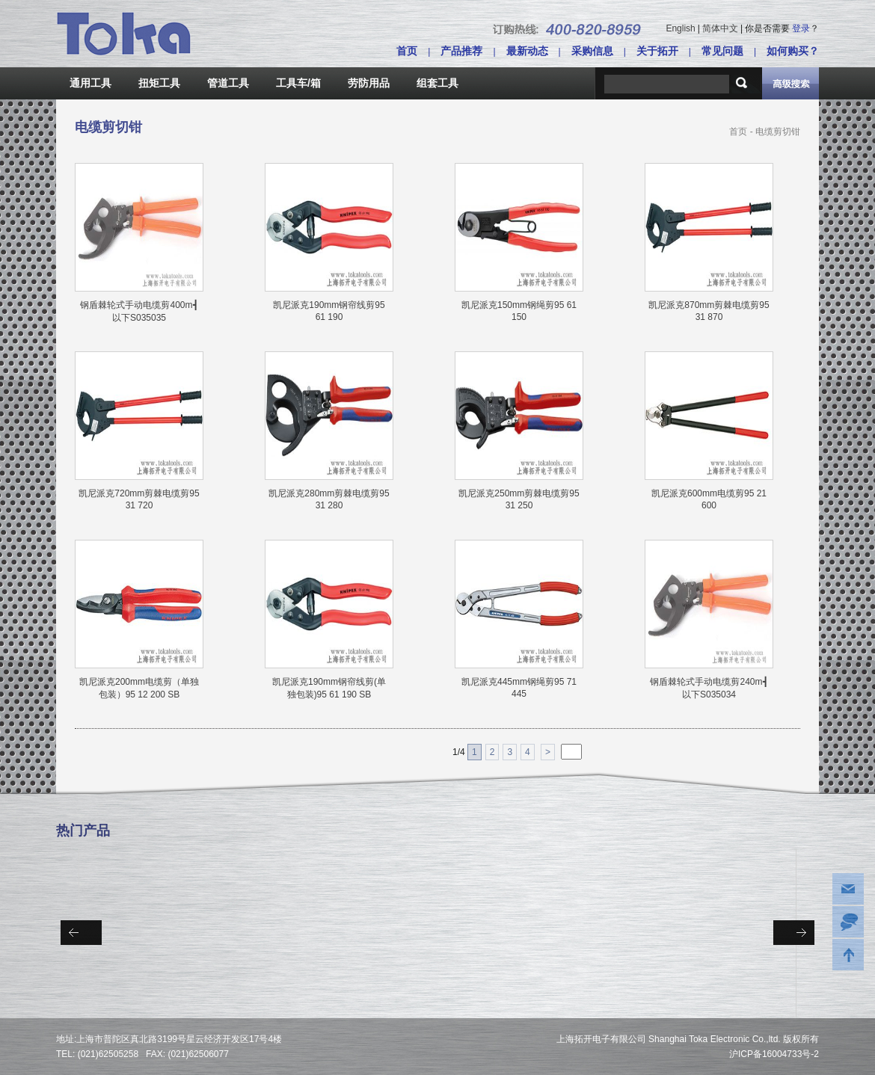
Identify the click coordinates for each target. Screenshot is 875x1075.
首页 (406, 51)
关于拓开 (657, 51)
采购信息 (592, 51)
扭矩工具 (159, 83)
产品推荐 (461, 51)
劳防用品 (369, 83)
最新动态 (527, 51)
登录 (801, 28)
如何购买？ (793, 51)
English (680, 28)
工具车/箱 (298, 83)
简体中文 (720, 28)
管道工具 (228, 83)
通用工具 (90, 83)
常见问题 (722, 51)
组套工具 (437, 83)
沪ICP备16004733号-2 (774, 1054)
